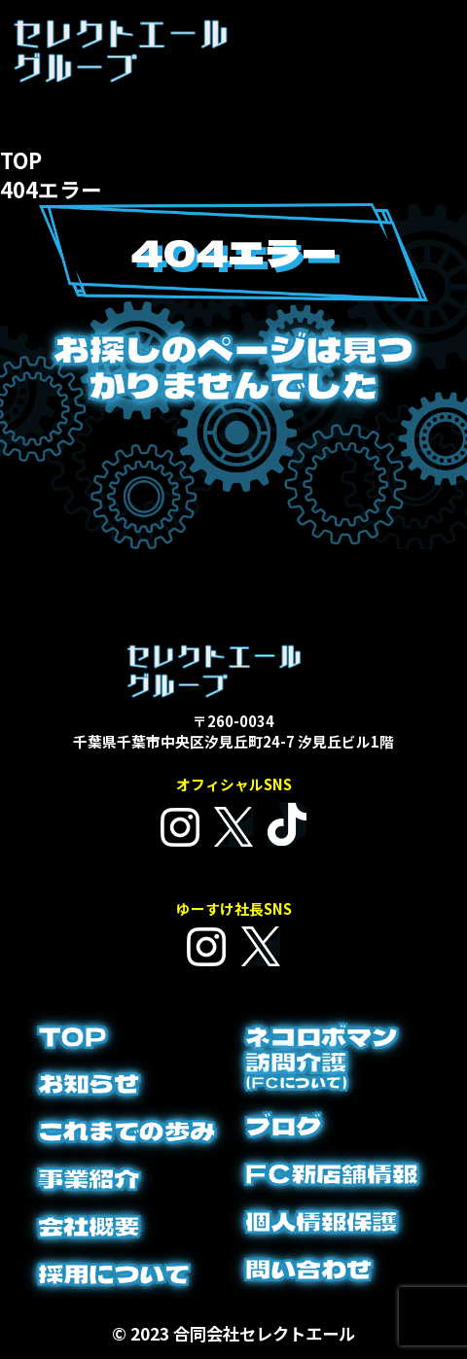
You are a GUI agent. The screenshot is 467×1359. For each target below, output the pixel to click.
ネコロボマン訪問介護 (321, 1057)
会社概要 (88, 1225)
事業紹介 (88, 1178)
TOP (72, 1036)
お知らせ (88, 1083)
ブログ (283, 1125)
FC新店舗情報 (331, 1173)
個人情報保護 (321, 1221)
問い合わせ (308, 1268)
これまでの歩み (126, 1130)
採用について (114, 1273)
